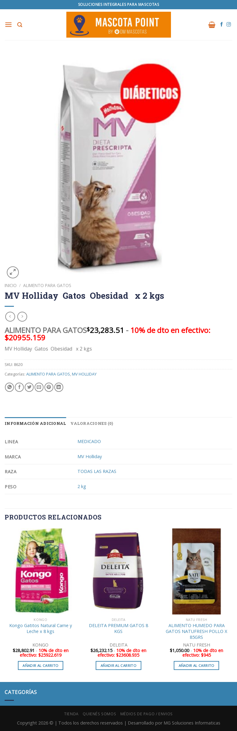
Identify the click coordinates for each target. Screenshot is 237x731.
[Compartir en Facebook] (19, 387)
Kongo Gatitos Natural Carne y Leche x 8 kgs (40, 628)
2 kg (81, 486)
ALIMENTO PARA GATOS (47, 285)
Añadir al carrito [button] (40, 665)
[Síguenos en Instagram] (229, 24)
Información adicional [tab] (35, 423)
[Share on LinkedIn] (58, 387)
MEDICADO (89, 441)
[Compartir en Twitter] (29, 387)
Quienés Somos (99, 714)
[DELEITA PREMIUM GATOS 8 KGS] (118, 571)
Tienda (71, 714)
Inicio (11, 285)
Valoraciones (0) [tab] (91, 423)
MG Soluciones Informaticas (192, 723)
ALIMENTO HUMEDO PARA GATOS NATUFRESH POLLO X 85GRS (196, 631)
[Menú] (9, 24)
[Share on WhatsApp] (9, 387)
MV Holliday (89, 456)
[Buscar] (20, 25)
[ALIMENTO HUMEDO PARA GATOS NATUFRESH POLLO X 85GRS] (196, 571)
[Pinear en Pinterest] (48, 387)
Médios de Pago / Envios (146, 714)
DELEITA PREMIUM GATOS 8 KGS (118, 628)
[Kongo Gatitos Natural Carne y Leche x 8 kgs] (41, 571)
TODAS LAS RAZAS (96, 471)
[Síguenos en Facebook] (221, 24)
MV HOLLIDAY (84, 374)
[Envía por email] (39, 387)
